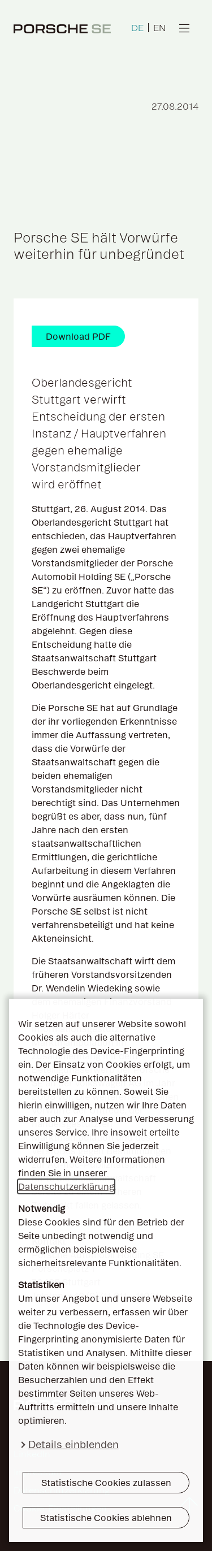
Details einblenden (73, 1444)
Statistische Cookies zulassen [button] (106, 1483)
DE (137, 28)
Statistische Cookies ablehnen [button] (106, 1518)
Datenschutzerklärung (66, 1186)
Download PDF (78, 336)
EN (159, 28)
